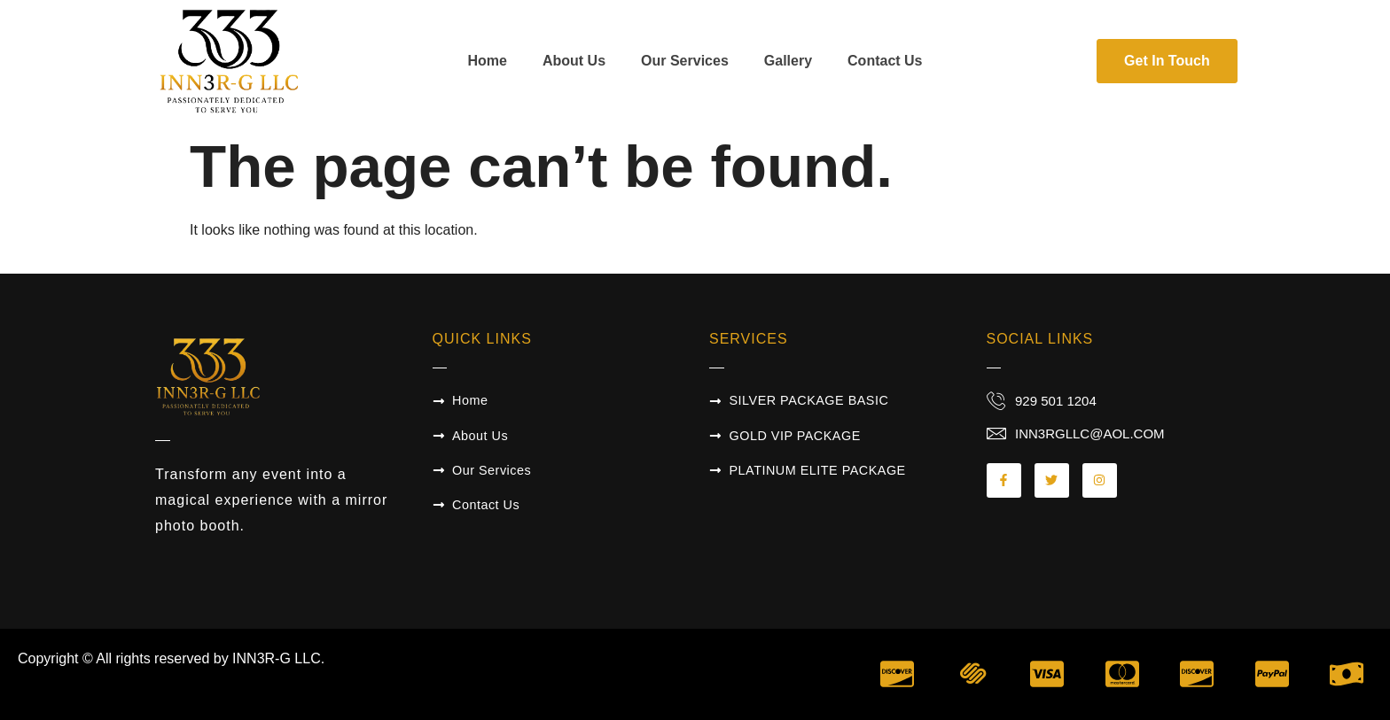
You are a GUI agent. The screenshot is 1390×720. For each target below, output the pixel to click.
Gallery (788, 60)
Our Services (685, 60)
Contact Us (884, 60)
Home (486, 60)
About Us (574, 60)
